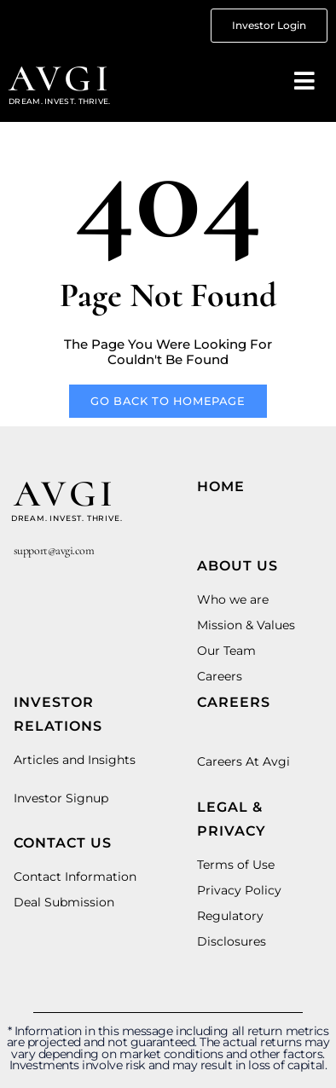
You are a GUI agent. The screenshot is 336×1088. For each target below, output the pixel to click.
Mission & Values (246, 625)
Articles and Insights (75, 759)
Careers (219, 676)
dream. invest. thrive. (67, 518)
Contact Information (75, 876)
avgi (61, 78)
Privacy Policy (239, 890)
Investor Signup (61, 798)
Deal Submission (64, 902)
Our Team (226, 650)
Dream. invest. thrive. (60, 101)
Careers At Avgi (243, 761)
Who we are (233, 599)
